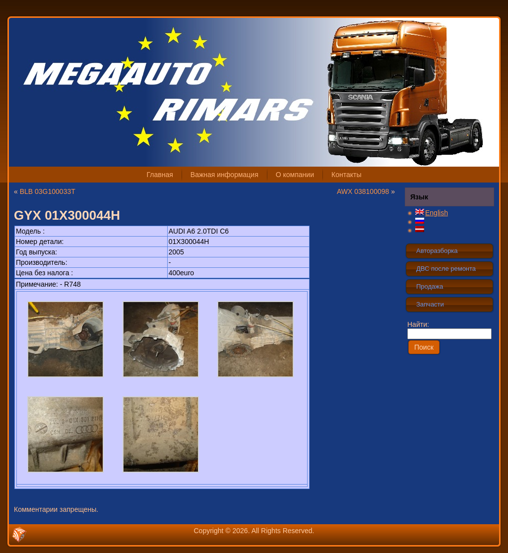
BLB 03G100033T (47, 191)
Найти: (449, 328)
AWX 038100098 (363, 191)
